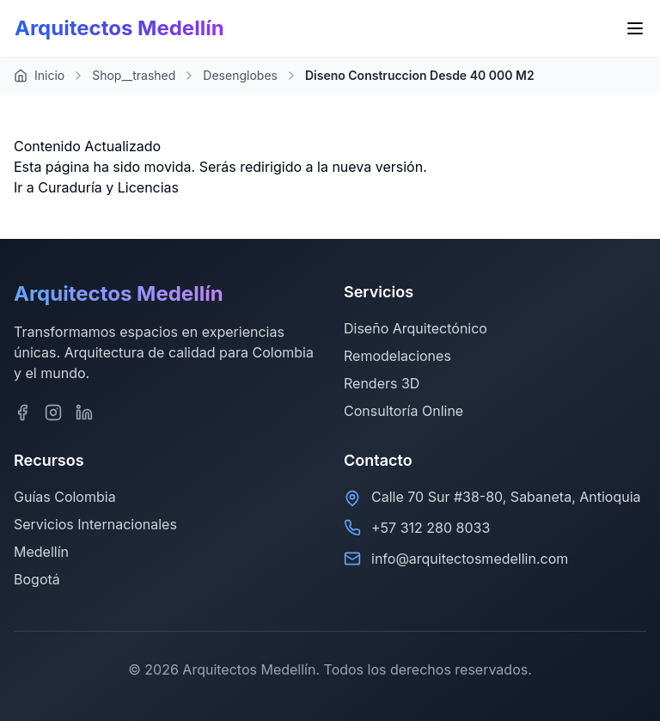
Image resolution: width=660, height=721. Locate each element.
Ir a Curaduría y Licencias (96, 187)
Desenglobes (240, 75)
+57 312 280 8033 (430, 527)
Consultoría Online (403, 410)
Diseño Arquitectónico (415, 328)
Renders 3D (381, 383)
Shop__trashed (133, 75)
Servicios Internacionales (95, 524)
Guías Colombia (65, 496)
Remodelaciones (397, 355)
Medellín (41, 551)
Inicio (39, 75)
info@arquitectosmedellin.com (469, 558)
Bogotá (37, 579)
